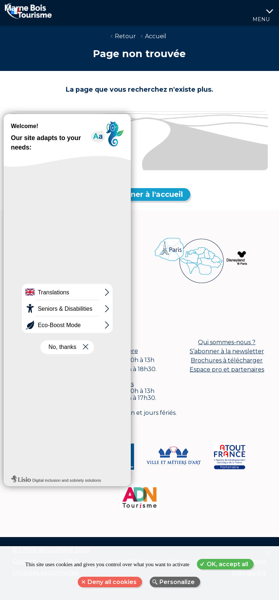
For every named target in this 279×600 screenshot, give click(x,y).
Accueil (155, 36)
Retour (125, 36)
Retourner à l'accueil (144, 194)
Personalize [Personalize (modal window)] (177, 582)
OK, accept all (227, 564)
